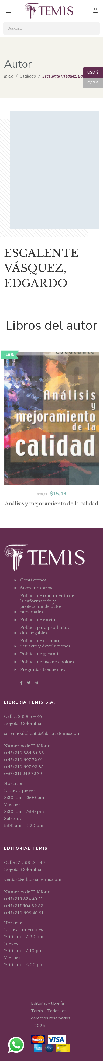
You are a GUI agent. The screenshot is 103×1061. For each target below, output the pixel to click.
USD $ (91, 72)
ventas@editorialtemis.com (32, 879)
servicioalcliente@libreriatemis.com (42, 733)
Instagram (36, 683)
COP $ (90, 83)
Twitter (28, 683)
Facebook (21, 683)
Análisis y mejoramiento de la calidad (51, 519)
